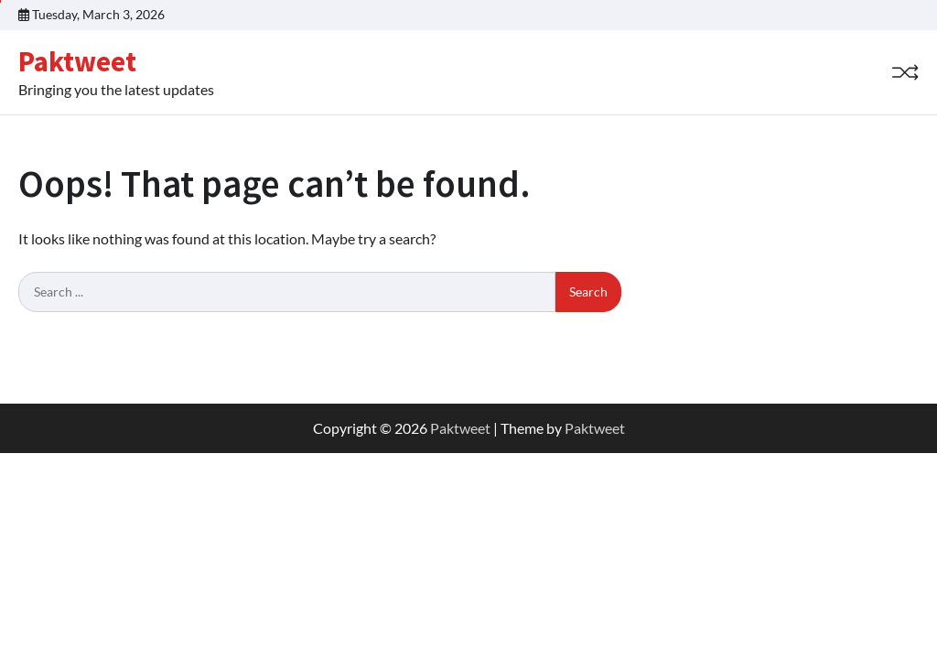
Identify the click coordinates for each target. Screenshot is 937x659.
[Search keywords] (286, 292)
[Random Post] (905, 72)
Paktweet (77, 61)
